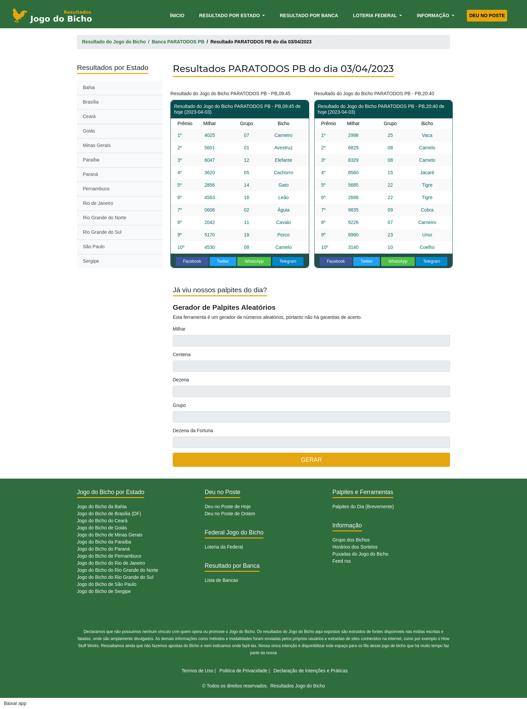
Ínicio (178, 15)
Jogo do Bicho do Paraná (103, 549)
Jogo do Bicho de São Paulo (106, 584)
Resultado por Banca (309, 15)
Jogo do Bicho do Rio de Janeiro (111, 563)
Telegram (287, 261)
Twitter (223, 261)
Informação (433, 15)
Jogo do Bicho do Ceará (102, 520)
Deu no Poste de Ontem (230, 513)
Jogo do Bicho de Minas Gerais (110, 534)
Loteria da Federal (224, 547)
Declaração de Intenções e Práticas (311, 670)
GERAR (311, 459)
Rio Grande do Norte (104, 217)
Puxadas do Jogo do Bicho (360, 554)
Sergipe (91, 261)
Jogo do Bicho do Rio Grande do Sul (115, 577)
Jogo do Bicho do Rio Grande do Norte (117, 570)
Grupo (179, 405)
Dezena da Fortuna (193, 430)
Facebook (192, 261)
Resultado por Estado (230, 15)
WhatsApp (254, 261)
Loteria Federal (375, 15)
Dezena (181, 379)
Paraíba (91, 159)
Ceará (89, 116)
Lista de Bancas (221, 580)
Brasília (91, 102)
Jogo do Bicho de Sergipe (104, 591)
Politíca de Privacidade (243, 670)
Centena (182, 354)
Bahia (89, 87)
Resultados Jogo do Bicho (297, 685)
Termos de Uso (197, 670)
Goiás (89, 131)
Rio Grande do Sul (102, 232)
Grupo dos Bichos (351, 540)
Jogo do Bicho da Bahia (102, 506)
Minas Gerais (97, 145)
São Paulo (94, 246)
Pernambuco (96, 188)
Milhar (179, 329)
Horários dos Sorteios (355, 547)
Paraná (90, 174)
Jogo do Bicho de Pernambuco (109, 556)
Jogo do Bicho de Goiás (102, 527)
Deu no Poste (487, 15)
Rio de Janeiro (98, 203)
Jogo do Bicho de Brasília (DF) (109, 513)
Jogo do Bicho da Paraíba (104, 542)
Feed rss (341, 561)
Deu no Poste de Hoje (228, 506)
